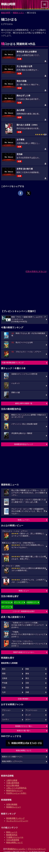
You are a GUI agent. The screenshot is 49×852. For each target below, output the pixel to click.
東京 (3, 669)
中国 (3, 688)
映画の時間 (5, 13)
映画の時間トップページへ (12, 761)
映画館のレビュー (13, 807)
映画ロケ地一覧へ (24, 731)
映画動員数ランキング (15, 818)
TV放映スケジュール (14, 837)
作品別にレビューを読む (16, 793)
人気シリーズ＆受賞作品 (16, 788)
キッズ (28, 715)
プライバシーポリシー (36, 849)
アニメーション (31, 710)
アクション (6, 710)
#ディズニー (6, 607)
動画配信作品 (11, 835)
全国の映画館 (11, 804)
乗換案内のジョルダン (16, 849)
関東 (27, 669)
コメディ (5, 719)
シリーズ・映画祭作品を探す (24, 611)
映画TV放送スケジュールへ (23, 652)
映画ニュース (11, 832)
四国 (27, 688)
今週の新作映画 (12, 783)
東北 (27, 678)
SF (3, 715)
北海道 (4, 678)
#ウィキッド (19, 602)
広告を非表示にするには (36, 271)
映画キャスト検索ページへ (12, 757)
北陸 (27, 683)
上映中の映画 (11, 780)
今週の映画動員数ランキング (13, 363)
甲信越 (4, 683)
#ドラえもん (6, 602)
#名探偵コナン (32, 602)
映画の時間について (23, 750)
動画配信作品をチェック (23, 444)
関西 (3, 674)
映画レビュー (24, 591)
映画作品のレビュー (14, 790)
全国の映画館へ (24, 699)
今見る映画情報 (12, 840)
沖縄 (27, 692)
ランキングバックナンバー (17, 821)
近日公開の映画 (12, 785)
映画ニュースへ (24, 520)
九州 (3, 692)
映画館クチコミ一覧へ (23, 726)
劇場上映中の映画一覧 (23, 403)
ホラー (28, 719)
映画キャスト (18, 13)
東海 (27, 674)
